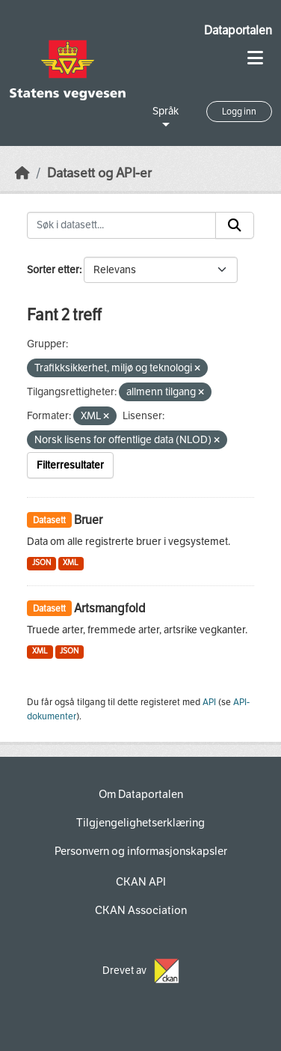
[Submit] (234, 225)
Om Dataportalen (141, 794)
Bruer (88, 520)
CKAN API (141, 882)
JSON (41, 562)
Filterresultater (70, 465)
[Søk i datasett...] (121, 225)
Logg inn (239, 111)
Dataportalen (238, 30)
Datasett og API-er (99, 173)
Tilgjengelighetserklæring (140, 822)
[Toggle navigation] (255, 58)
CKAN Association (141, 910)
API (209, 702)
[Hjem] (22, 173)
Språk (165, 111)
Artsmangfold (110, 608)
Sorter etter (53, 269)
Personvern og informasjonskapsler (141, 851)
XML (70, 562)
